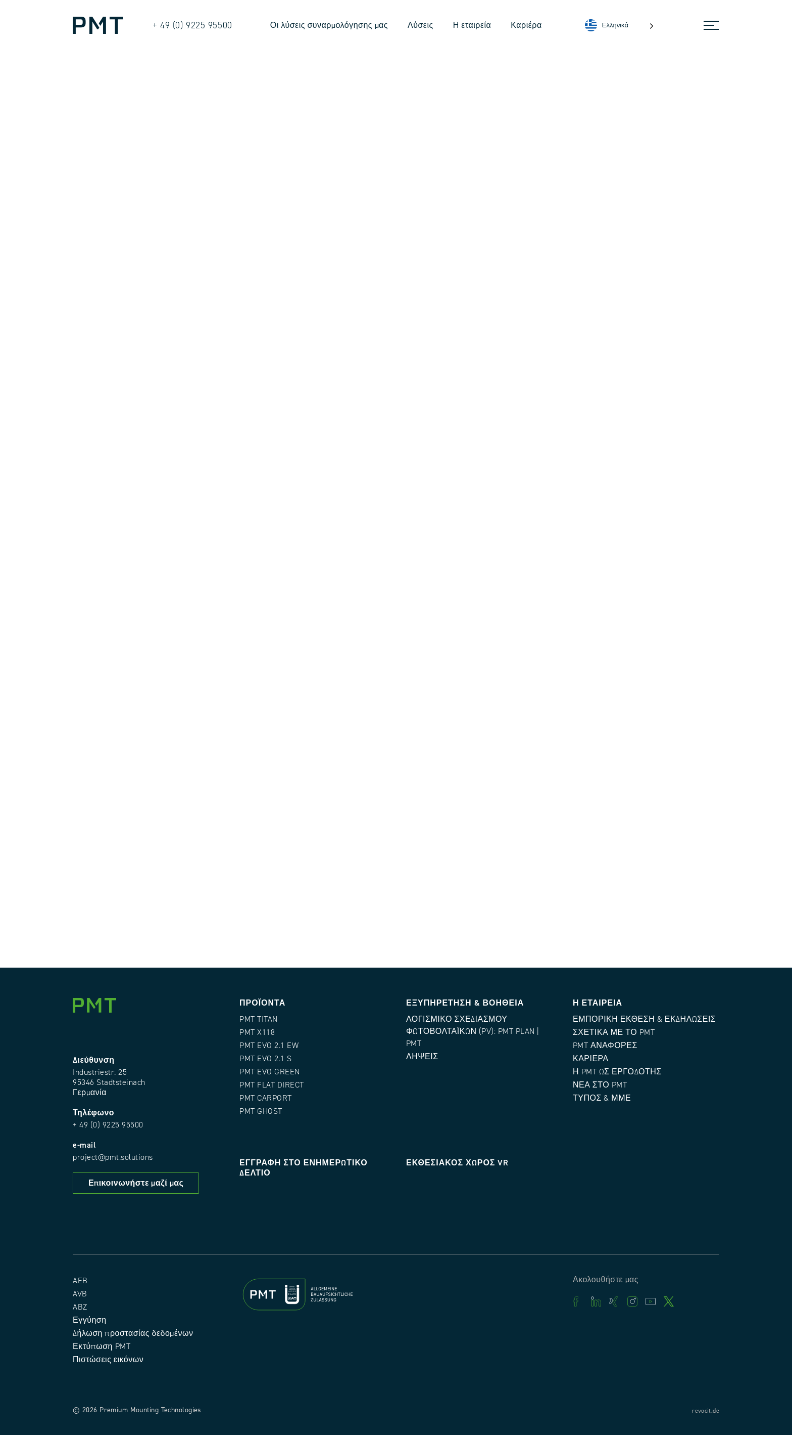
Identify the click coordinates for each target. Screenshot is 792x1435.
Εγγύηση (90, 1320)
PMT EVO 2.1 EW (269, 1045)
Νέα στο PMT (600, 1085)
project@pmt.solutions (113, 1157)
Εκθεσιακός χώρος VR (457, 1163)
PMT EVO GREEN (269, 1072)
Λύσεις (420, 25)
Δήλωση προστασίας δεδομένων (133, 1333)
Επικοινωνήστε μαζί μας (135, 1183)
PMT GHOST (260, 1111)
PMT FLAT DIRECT (271, 1085)
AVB (80, 1294)
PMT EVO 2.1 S (265, 1059)
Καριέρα (526, 25)
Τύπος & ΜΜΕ (602, 1098)
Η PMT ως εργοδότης (617, 1072)
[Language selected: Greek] (619, 25)
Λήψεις (422, 1057)
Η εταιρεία (472, 25)
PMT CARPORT (265, 1098)
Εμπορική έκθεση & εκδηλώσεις (644, 1019)
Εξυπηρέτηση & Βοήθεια (465, 1003)
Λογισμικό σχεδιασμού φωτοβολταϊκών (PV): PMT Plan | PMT (472, 1031)
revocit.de (705, 1411)
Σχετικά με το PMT (614, 1032)
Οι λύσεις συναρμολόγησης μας (329, 25)
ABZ (80, 1307)
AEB (80, 1281)
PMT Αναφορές (605, 1045)
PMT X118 (257, 1032)
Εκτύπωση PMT (101, 1346)
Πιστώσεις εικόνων (108, 1360)
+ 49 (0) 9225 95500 (108, 1125)
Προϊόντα (262, 1003)
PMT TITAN (258, 1019)
